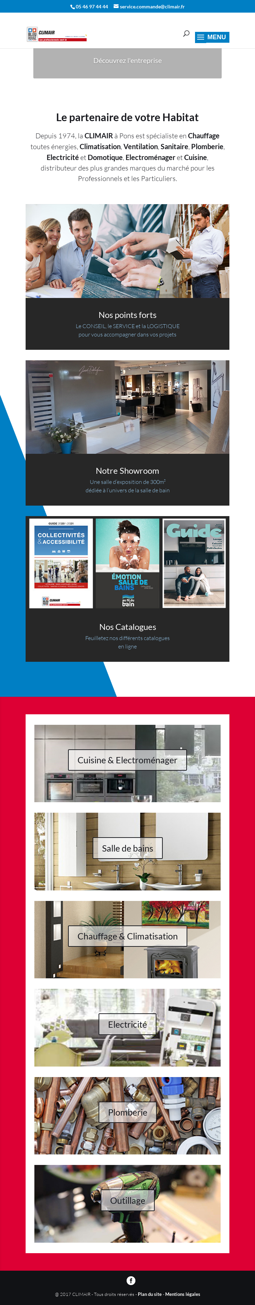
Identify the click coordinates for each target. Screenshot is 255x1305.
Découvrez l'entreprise (127, 60)
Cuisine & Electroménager (127, 760)
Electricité (127, 1024)
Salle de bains (127, 848)
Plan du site (150, 1294)
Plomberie (127, 1112)
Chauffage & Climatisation (128, 936)
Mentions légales (182, 1294)
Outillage (127, 1200)
